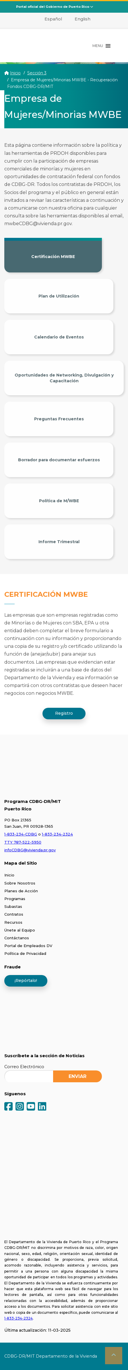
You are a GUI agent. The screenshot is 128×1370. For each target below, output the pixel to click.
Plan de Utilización (58, 296)
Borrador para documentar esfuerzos (59, 459)
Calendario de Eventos (59, 337)
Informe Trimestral (58, 541)
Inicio (15, 73)
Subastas (13, 906)
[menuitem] (50, 19)
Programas (14, 898)
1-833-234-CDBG (20, 834)
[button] (97, 46)
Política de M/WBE (59, 500)
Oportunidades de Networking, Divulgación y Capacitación (64, 377)
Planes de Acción (21, 891)
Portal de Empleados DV (28, 945)
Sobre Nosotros (19, 883)
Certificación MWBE (53, 256)
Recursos (13, 922)
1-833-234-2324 (57, 834)
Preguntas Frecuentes (59, 418)
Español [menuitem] (53, 19)
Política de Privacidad (25, 953)
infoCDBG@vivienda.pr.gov (30, 850)
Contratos (13, 914)
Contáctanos (16, 938)
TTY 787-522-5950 (22, 842)
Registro (64, 713)
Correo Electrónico (24, 1066)
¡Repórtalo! (26, 980)
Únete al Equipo (19, 930)
